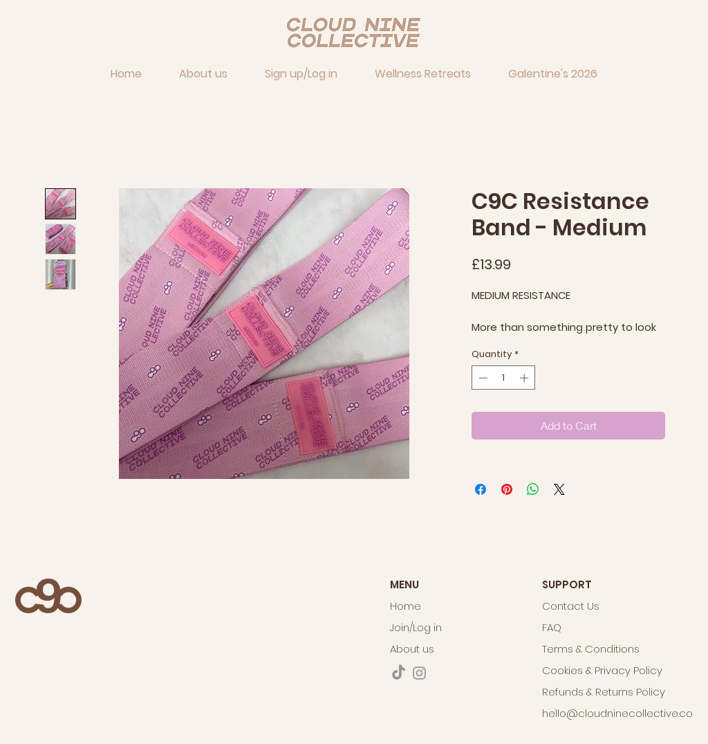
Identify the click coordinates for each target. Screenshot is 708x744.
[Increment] (525, 378)
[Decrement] (482, 378)
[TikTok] (398, 673)
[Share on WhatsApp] (533, 489)
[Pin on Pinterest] (507, 489)
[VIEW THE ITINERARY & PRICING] (18, 652)
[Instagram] (419, 673)
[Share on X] (559, 489)
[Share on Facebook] (480, 489)
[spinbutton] (503, 378)
